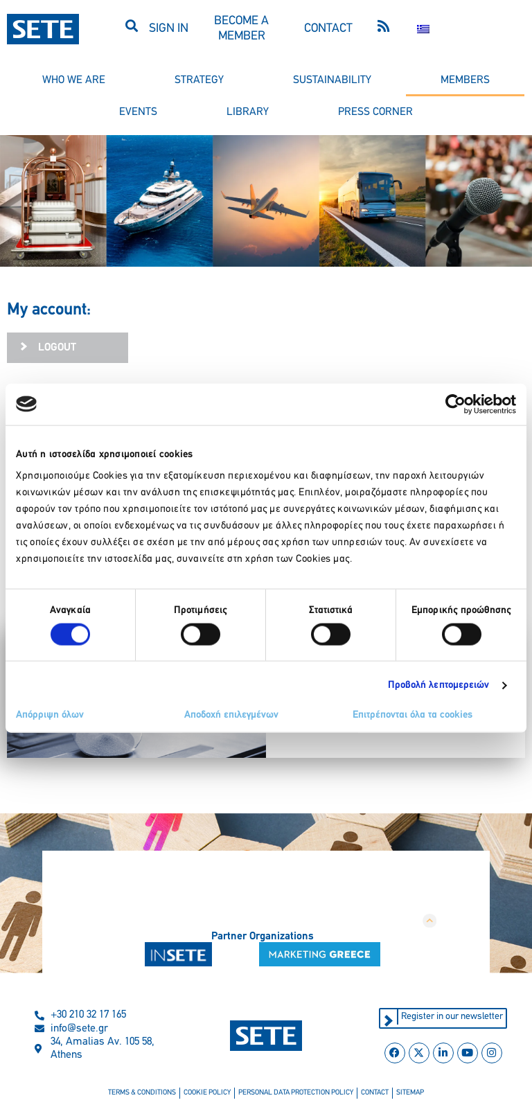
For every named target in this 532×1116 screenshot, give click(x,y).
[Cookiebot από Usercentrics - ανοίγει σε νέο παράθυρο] (455, 403)
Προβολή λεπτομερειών (439, 685)
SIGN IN (168, 28)
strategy (199, 80)
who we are (73, 80)
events (138, 112)
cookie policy (207, 1093)
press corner (375, 112)
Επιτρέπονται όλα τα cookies (412, 715)
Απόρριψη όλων (50, 715)
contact (375, 1093)
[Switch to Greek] (423, 29)
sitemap (410, 1093)
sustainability (332, 80)
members (465, 80)
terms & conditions (142, 1093)
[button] (132, 25)
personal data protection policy (295, 1093)
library (248, 112)
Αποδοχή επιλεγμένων (231, 715)
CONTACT (328, 28)
